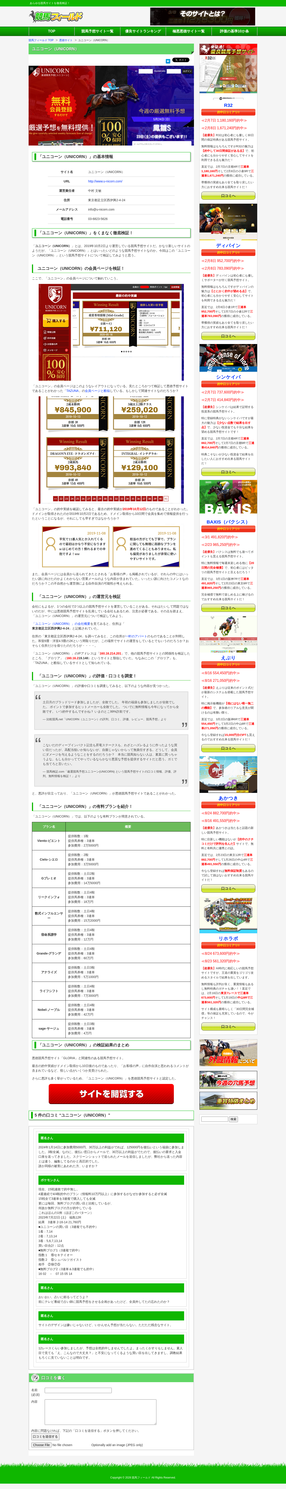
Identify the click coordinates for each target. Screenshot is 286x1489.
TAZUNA (72, 391)
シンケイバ (228, 377)
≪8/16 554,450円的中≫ (220, 673)
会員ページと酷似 (97, 391)
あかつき (228, 798)
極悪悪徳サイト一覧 (188, 31)
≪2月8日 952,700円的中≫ (222, 261)
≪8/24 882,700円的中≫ (220, 813)
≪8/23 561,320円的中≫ (220, 961)
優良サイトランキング (143, 31)
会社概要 (84, 623)
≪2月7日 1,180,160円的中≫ (224, 120)
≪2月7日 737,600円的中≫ (222, 392)
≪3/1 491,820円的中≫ (219, 537)
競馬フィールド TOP (41, 40)
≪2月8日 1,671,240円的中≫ (224, 128)
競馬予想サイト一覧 (97, 31)
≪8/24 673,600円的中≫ (220, 953)
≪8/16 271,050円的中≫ (220, 680)
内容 (34, 1401)
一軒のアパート (136, 636)
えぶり (228, 657)
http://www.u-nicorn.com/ (105, 181)
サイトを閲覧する (111, 1094)
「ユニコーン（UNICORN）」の (55, 623)
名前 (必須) (35, 1392)
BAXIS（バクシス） (228, 521)
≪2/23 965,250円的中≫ (220, 545)
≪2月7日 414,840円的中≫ (222, 400)
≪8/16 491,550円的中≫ (220, 821)
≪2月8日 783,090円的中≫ (222, 268)
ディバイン (228, 245)
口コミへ (228, 196)
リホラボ (228, 938)
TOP (51, 31)
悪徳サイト (66, 40)
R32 (228, 105)
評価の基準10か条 (234, 31)
